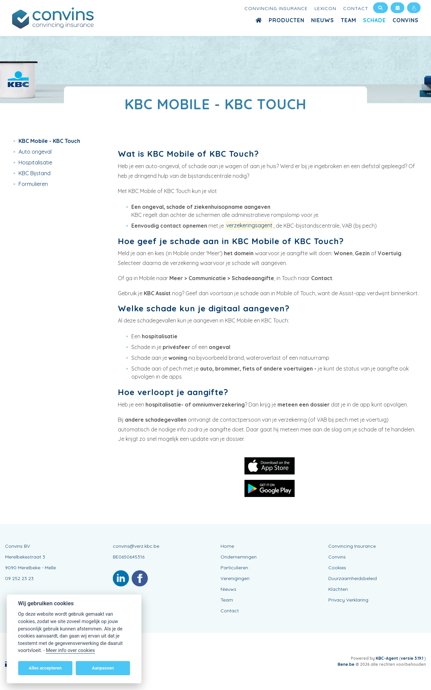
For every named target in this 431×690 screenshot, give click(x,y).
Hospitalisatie (35, 162)
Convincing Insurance (276, 8)
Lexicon (325, 8)
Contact (355, 8)
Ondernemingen (239, 557)
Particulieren (234, 568)
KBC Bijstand (35, 173)
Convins (406, 20)
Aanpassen (103, 667)
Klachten (338, 589)
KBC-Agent (387, 658)
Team (348, 20)
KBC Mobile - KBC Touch (49, 141)
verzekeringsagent (249, 225)
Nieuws (322, 20)
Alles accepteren (45, 667)
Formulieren (33, 184)
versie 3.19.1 (412, 658)
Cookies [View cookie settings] (337, 568)
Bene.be (346, 664)
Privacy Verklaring (348, 600)
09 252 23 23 (19, 578)
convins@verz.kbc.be (136, 546)
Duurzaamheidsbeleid (352, 578)
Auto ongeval (35, 151)
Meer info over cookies (70, 650)
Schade (374, 20)
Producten (286, 20)
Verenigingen (235, 578)
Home (227, 546)
